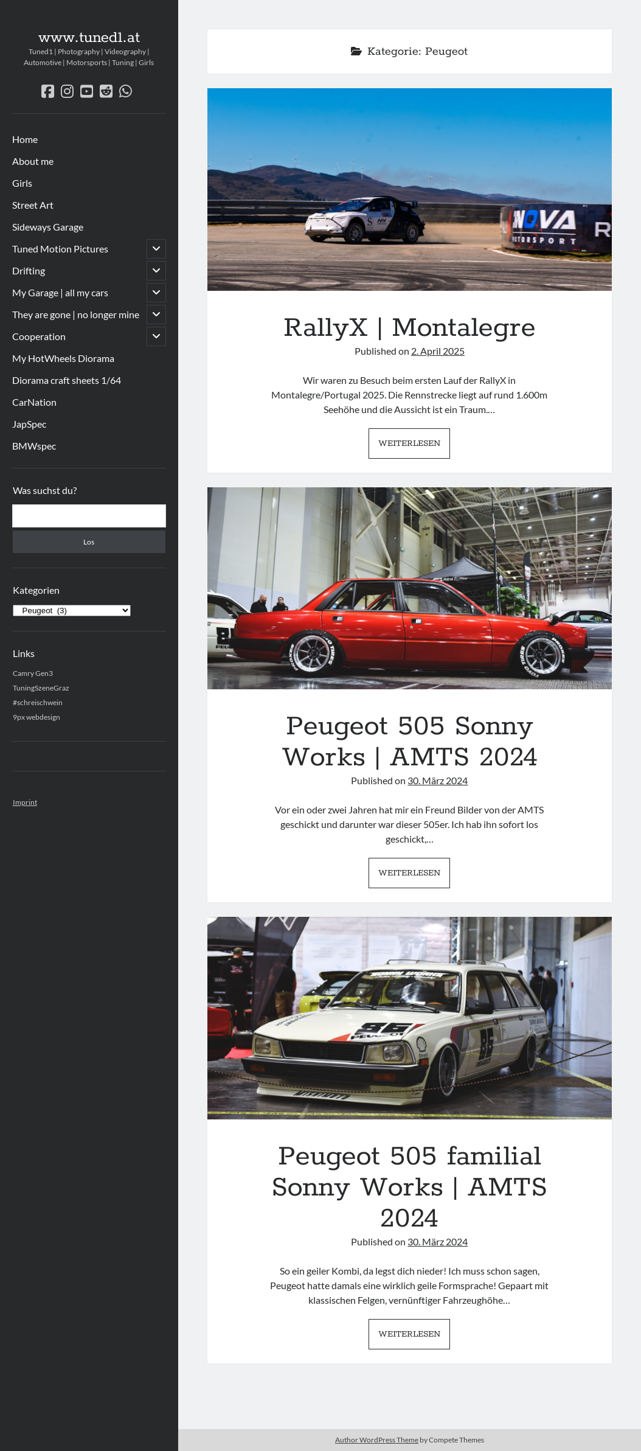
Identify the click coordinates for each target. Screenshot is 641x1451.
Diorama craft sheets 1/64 (66, 380)
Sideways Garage (47, 226)
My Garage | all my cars (60, 292)
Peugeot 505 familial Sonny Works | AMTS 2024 (409, 1018)
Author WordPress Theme (376, 1439)
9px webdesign (36, 717)
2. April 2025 (438, 351)
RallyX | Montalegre (409, 189)
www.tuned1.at (89, 37)
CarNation (34, 402)
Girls (22, 183)
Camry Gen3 (33, 673)
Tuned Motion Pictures (60, 248)
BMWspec (34, 445)
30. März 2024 (437, 780)
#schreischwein (38, 702)
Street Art (33, 205)
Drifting (28, 270)
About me (33, 161)
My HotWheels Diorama (63, 358)
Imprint (25, 802)
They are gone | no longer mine (75, 314)
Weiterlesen (414, 446)
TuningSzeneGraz (41, 687)
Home (25, 139)
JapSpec (29, 424)
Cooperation (39, 336)
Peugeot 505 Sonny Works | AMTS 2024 (409, 588)
